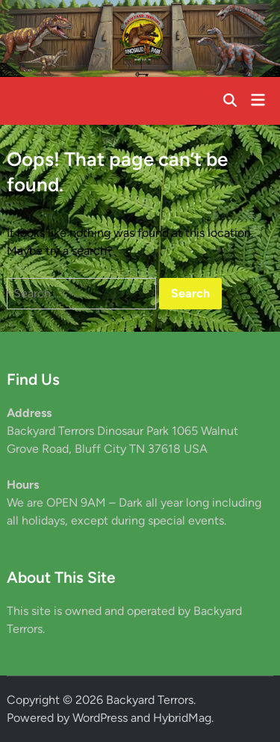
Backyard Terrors (149, 700)
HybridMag (182, 718)
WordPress (100, 718)
